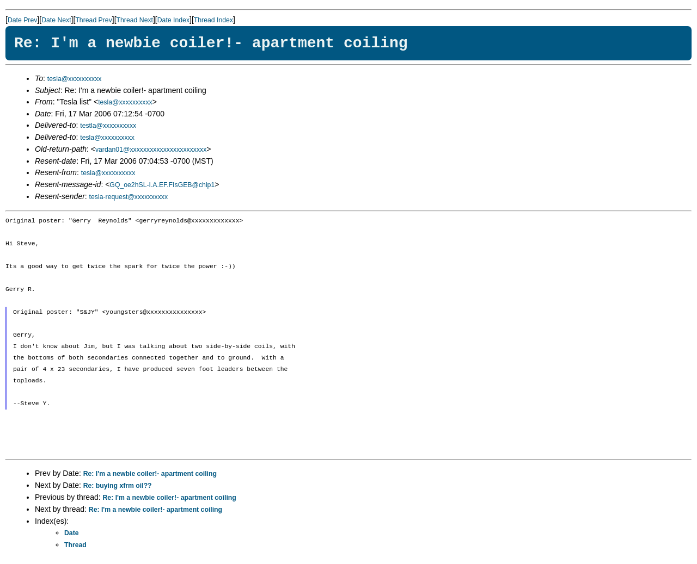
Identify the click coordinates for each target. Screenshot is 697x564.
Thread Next (135, 20)
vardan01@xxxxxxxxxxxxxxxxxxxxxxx (150, 149)
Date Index (173, 20)
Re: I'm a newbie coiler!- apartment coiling (150, 474)
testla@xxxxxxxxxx (108, 125)
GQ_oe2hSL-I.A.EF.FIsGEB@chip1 (162, 185)
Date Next (56, 20)
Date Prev (22, 20)
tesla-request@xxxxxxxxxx (128, 197)
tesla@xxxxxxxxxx (74, 79)
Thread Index (213, 20)
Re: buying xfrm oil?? (117, 485)
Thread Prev (93, 20)
